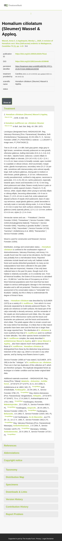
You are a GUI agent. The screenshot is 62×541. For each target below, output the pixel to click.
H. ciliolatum (44, 330)
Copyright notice (13, 460)
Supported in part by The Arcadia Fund (21, 539)
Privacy (38, 539)
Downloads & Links (16, 492)
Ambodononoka (11, 432)
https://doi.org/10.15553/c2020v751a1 (31, 54)
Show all (7, 103)
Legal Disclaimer (48, 539)
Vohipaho (37, 396)
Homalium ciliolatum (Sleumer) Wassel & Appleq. (27, 114)
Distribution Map (15, 477)
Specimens (12, 484)
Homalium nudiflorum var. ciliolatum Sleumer (25, 123)
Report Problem (14, 514)
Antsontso (35, 381)
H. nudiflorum (27, 303)
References (10, 445)
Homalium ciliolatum (20, 301)
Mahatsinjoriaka (11, 404)
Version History (14, 499)
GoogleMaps (36, 386)
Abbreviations (11, 453)
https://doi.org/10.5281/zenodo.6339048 (32, 61)
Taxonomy (11, 469)
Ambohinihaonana (21, 426)
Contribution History (17, 506)
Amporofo (31, 408)
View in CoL (8, 117)
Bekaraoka (9, 414)
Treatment (9, 108)
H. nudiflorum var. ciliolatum (39, 362)
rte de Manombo (36, 417)
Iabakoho (25, 381)
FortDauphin (20, 390)
